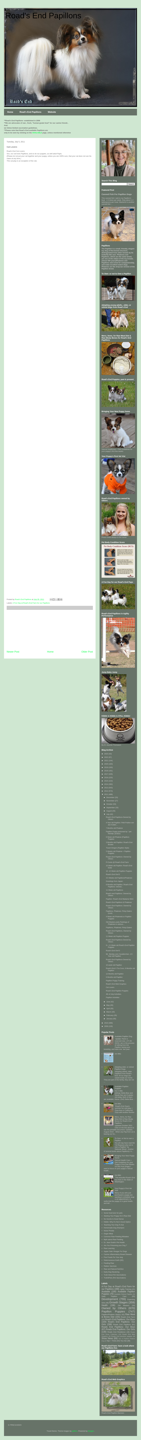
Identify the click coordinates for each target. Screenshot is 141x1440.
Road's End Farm (128, 1317)
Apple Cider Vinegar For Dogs (115, 1251)
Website (52, 112)
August (109, 811)
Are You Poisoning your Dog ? (115, 1245)
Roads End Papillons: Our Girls (120, 1329)
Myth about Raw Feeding (113, 1239)
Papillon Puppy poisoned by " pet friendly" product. (118, 833)
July (108, 814)
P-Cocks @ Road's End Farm (117, 862)
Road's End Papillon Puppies (117, 991)
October (109, 804)
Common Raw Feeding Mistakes (116, 1237)
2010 (106, 1023)
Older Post (87, 651)
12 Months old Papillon (114, 974)
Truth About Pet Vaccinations (115, 1275)
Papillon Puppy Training (115, 981)
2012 (106, 791)
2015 (106, 781)
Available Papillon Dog (123, 1036)
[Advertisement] (50, 630)
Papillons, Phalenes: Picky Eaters (119, 928)
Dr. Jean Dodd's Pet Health (114, 1242)
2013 (106, 788)
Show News (107, 1338)
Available (106, 1291)
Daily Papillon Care (114, 1296)
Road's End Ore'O (113, 874)
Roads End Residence (116, 1332)
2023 (106, 754)
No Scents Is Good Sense (114, 1219)
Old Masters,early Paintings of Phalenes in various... (117, 923)
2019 (106, 767)
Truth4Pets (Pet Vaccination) (115, 1278)
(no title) (118, 1054)
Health (105, 1305)
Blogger (91, 1431)
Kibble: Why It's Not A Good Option (117, 1222)
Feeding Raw (109, 1263)
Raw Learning (109, 1248)
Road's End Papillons (43, 15)
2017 (106, 774)
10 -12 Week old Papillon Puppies (119, 871)
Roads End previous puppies (121, 1336)
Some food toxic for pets (113, 1213)
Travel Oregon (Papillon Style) (117, 848)
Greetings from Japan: (114, 881)
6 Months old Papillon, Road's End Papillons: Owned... (119, 886)
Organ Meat (108, 1234)
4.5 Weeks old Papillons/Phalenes (119, 878)
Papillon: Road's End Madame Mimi (119, 899)
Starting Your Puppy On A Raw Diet (117, 1216)
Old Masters (123, 1305)
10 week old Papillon (114, 965)
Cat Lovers (110, 987)
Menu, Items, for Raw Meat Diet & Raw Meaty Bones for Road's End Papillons (124, 1120)
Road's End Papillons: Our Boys (120, 1319)
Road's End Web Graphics (116, 984)
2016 (106, 778)
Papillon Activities (112, 997)
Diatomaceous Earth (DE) (113, 1260)
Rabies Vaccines (110, 1266)
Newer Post (13, 651)
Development (110, 1299)
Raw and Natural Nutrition (114, 1269)
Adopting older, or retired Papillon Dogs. (124, 1068)
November (110, 801)
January (109, 1019)
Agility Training (125, 1289)
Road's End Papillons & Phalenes (119, 902)
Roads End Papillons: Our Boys (118, 1327)
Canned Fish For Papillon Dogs (117, 194)
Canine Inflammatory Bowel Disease (118, 1254)
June (108, 1002)
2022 (106, 757)
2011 (106, 794)
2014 (106, 784)
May (108, 1005)
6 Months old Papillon (114, 977)
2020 (106, 764)
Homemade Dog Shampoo (114, 1228)
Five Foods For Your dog (113, 1257)
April (108, 1009)
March (109, 1012)
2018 (106, 771)
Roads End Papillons (122, 1325)
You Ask (123, 1341)
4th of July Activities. (113, 994)
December (110, 797)
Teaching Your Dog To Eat (114, 1225)
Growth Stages (118, 1302)
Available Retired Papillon (123, 1294)
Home (10, 112)
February (110, 1015)
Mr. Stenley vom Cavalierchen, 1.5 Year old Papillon (119, 955)
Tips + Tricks (111, 1341)
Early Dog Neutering (111, 1272)
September (110, 808)
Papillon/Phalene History (111, 1314)
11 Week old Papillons (114, 890)
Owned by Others (114, 1308)
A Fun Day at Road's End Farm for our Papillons (31, 603)
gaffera (74, 1431)
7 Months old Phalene (114, 828)
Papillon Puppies (113, 1311)
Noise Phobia (109, 1231)
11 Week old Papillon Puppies (117, 936)
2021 (106, 761)
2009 (106, 1026)
